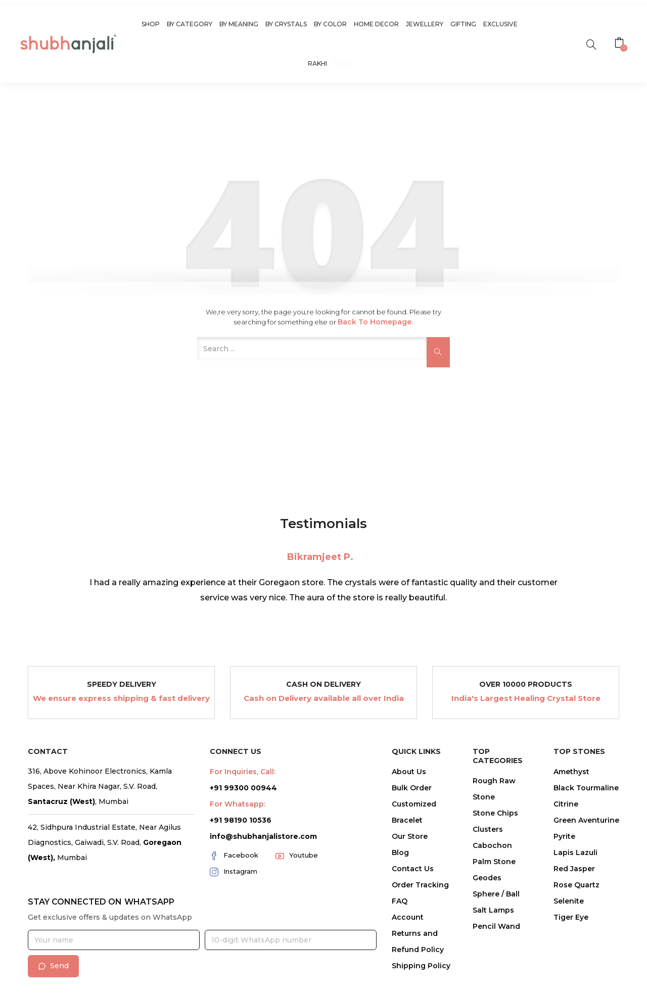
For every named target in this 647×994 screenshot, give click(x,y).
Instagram (233, 871)
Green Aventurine (586, 820)
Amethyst (571, 771)
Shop (151, 24)
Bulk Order (412, 787)
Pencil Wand (496, 926)
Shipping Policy (421, 965)
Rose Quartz (576, 884)
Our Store (410, 836)
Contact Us (413, 868)
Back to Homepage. (375, 321)
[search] (591, 44)
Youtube (296, 855)
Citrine (565, 804)
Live (343, 63)
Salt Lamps (493, 910)
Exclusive (500, 24)
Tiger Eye (570, 917)
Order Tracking (420, 884)
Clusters (488, 829)
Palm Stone (494, 861)
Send (53, 965)
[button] (620, 44)
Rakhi (317, 63)
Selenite (568, 901)
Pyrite (564, 836)
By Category (189, 24)
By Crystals (286, 24)
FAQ (399, 901)
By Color (330, 24)
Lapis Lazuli (575, 852)
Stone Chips (495, 813)
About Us (409, 771)
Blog (400, 852)
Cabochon (492, 845)
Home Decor (376, 24)
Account (408, 917)
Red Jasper (574, 868)
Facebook (234, 855)
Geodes (487, 877)
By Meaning (238, 24)
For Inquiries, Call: (242, 771)
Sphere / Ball (496, 893)
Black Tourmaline (586, 787)
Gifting (463, 24)
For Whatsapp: (237, 804)
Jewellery (424, 24)
